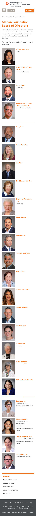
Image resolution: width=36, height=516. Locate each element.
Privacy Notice (6, 512)
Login (11, 10)
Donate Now (8, 503)
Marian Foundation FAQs (10, 490)
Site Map (29, 503)
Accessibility (15, 512)
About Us (9, 17)
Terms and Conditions (27, 512)
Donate (29, 10)
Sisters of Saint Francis (10, 479)
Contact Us (6, 493)
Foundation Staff (8, 486)
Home (3, 17)
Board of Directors (19, 17)
